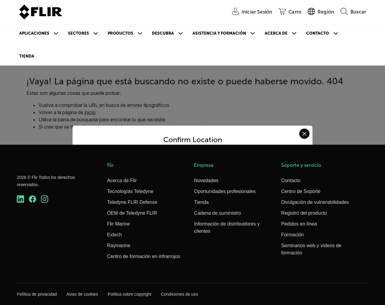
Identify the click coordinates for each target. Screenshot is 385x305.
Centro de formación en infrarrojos (143, 256)
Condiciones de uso (179, 294)
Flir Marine (118, 223)
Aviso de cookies (82, 294)
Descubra (163, 33)
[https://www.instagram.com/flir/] (44, 199)
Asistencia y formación (219, 33)
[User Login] (248, 12)
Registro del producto (304, 213)
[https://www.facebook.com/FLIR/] (32, 199)
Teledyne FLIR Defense (132, 202)
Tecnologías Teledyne (130, 191)
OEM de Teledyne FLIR (132, 213)
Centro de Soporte (301, 191)
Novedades (206, 180)
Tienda (26, 56)
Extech (114, 234)
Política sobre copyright (130, 294)
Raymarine (118, 245)
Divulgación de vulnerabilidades (315, 202)
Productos (120, 33)
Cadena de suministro (217, 213)
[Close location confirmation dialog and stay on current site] (304, 134)
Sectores (78, 33)
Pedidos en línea (299, 223)
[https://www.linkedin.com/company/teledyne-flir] (20, 199)
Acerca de (276, 33)
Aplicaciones (34, 33)
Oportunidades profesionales (225, 191)
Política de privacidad (37, 294)
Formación (292, 234)
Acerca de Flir (122, 180)
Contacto (317, 33)
